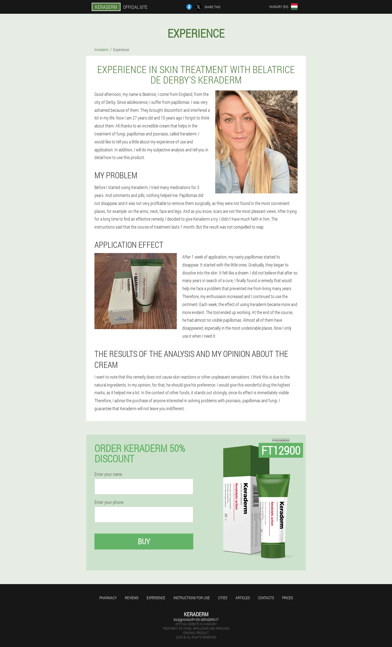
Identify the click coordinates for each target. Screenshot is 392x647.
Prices (287, 597)
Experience (156, 597)
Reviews (131, 597)
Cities (222, 597)
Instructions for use (191, 597)
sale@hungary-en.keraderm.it (196, 619)
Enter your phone (109, 502)
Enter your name (108, 474)
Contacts (266, 597)
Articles (243, 597)
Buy (144, 541)
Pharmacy (108, 597)
